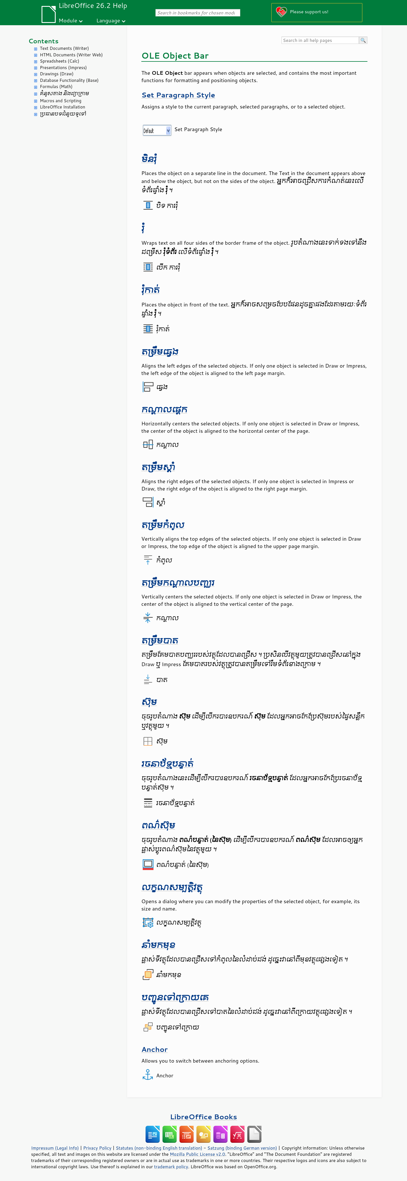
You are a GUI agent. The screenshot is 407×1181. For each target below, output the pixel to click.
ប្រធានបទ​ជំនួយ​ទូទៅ (63, 114)
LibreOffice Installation (62, 107)
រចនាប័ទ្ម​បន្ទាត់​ (167, 764)
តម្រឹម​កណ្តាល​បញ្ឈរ (177, 583)
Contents (43, 41)
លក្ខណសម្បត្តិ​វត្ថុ (171, 887)
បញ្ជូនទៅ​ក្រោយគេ (175, 998)
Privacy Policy (97, 1148)
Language (108, 20)
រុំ (142, 228)
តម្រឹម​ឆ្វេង (159, 352)
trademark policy (171, 1166)
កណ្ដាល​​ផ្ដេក (164, 410)
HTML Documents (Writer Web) (71, 55)
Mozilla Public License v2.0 (197, 1154)
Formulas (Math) (56, 86)
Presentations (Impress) (63, 68)
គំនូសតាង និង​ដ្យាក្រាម (64, 94)
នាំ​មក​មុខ (158, 945)
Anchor (154, 1049)
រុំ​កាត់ (150, 290)
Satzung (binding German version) (242, 1148)
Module (68, 20)
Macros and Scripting (60, 101)
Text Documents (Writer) (64, 48)
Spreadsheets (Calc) (59, 61)
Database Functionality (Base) (69, 80)
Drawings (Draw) (56, 74)
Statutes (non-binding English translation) (159, 1148)
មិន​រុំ (149, 159)
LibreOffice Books (203, 1117)
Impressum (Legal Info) (55, 1148)
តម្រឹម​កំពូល (162, 525)
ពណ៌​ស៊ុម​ (158, 826)
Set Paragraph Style (178, 95)
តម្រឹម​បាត (159, 641)
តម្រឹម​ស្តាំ (158, 467)
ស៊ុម (149, 702)
